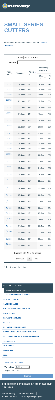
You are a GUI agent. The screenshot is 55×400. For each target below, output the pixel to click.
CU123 (8, 180)
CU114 (8, 226)
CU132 (8, 100)
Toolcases (8, 346)
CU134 (8, 85)
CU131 (8, 113)
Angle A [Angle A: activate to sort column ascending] (31, 73)
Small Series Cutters (16, 290)
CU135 (8, 108)
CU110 (8, 195)
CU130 (8, 95)
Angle (7, 371)
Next (37, 259)
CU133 (8, 126)
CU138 (8, 121)
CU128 (8, 239)
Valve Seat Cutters (12, 286)
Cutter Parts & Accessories (16, 308)
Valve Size (9, 367)
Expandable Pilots (12, 318)
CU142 (8, 133)
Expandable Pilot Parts (14, 327)
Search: (27, 62)
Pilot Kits (8, 322)
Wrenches (8, 350)
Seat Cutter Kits (11, 299)
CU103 (8, 218)
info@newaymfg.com (33, 396)
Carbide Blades (10, 304)
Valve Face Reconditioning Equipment (21, 336)
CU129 (8, 213)
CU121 (8, 154)
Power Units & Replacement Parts (19, 332)
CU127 (8, 162)
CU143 (8, 138)
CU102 (8, 244)
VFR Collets (9, 341)
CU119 (8, 144)
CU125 (8, 208)
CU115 (8, 175)
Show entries (27, 57)
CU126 (8, 167)
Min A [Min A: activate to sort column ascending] (41, 77)
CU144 (8, 90)
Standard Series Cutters (18, 295)
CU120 (8, 149)
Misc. (5, 355)
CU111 (8, 200)
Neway (12, 393)
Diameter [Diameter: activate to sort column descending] (20, 73)
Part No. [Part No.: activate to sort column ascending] (9, 73)
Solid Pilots (9, 313)
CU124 (8, 231)
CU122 (8, 187)
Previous (20, 259)
